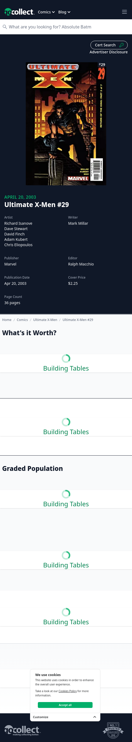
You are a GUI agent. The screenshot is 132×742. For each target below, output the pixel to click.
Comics (22, 320)
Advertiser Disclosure (109, 51)
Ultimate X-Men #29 (78, 320)
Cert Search (109, 45)
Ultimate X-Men (45, 320)
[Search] (69, 26)
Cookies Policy (67, 691)
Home (7, 320)
